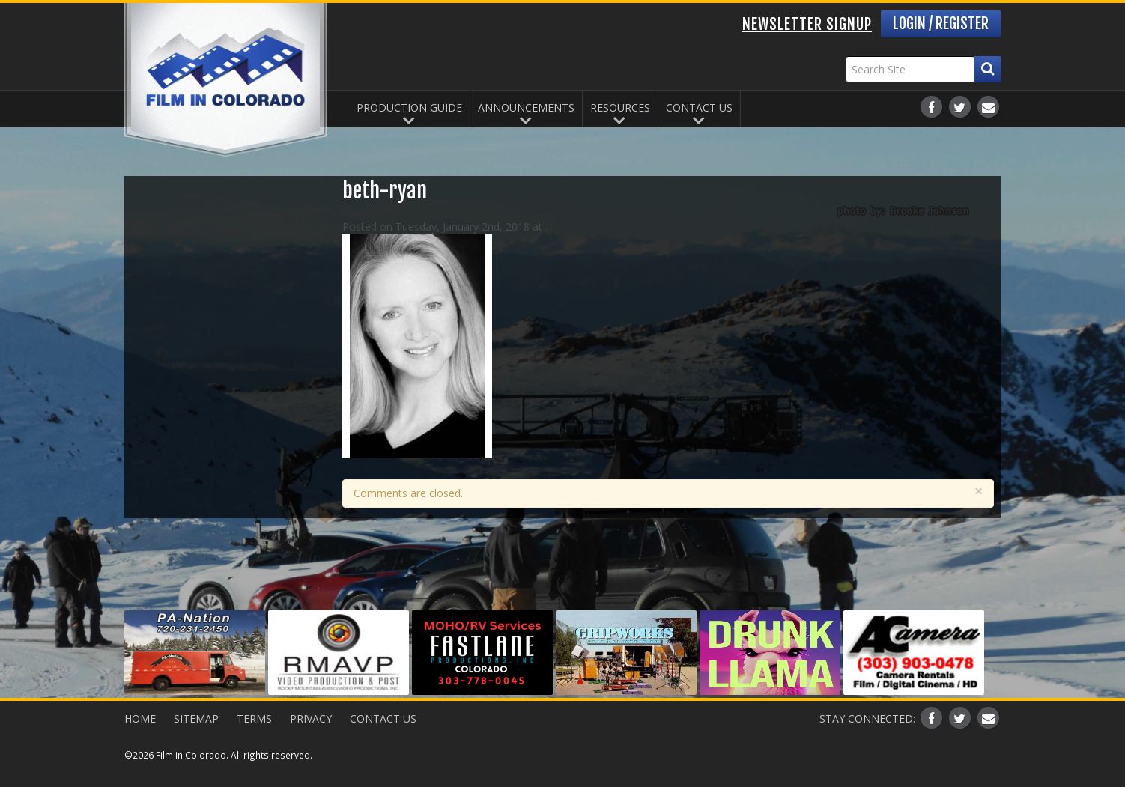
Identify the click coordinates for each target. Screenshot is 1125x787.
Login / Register (941, 23)
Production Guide (409, 107)
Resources (620, 107)
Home (140, 718)
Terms (254, 718)
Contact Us (699, 107)
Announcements (526, 107)
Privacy (311, 718)
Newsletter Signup (807, 24)
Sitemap (196, 718)
